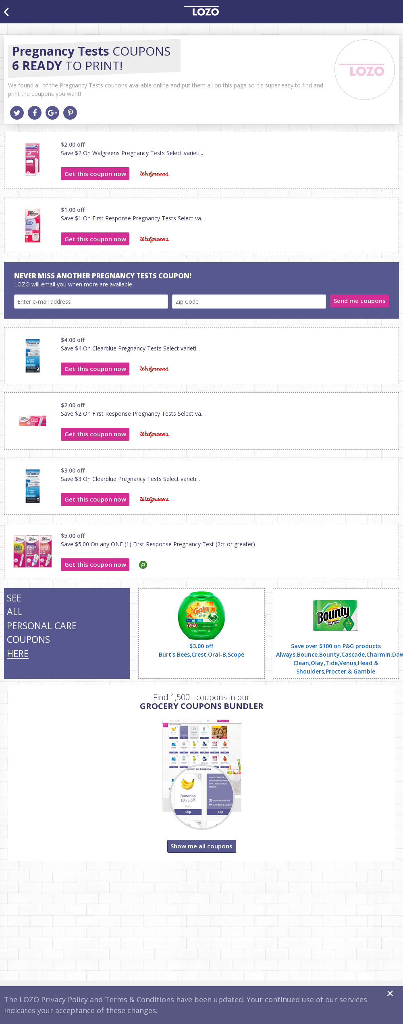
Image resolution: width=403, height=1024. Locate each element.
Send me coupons (360, 300)
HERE (18, 653)
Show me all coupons (201, 846)
